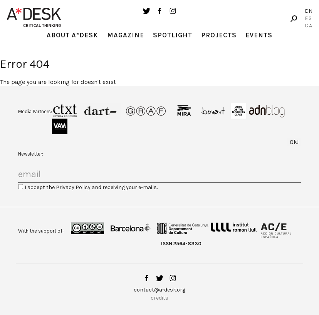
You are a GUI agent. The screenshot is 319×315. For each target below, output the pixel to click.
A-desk (34, 17)
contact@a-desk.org (159, 290)
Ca (309, 25)
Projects (219, 35)
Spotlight (172, 35)
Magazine (125, 35)
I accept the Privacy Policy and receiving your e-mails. (91, 187)
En (309, 11)
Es (308, 18)
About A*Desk (72, 35)
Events (258, 35)
